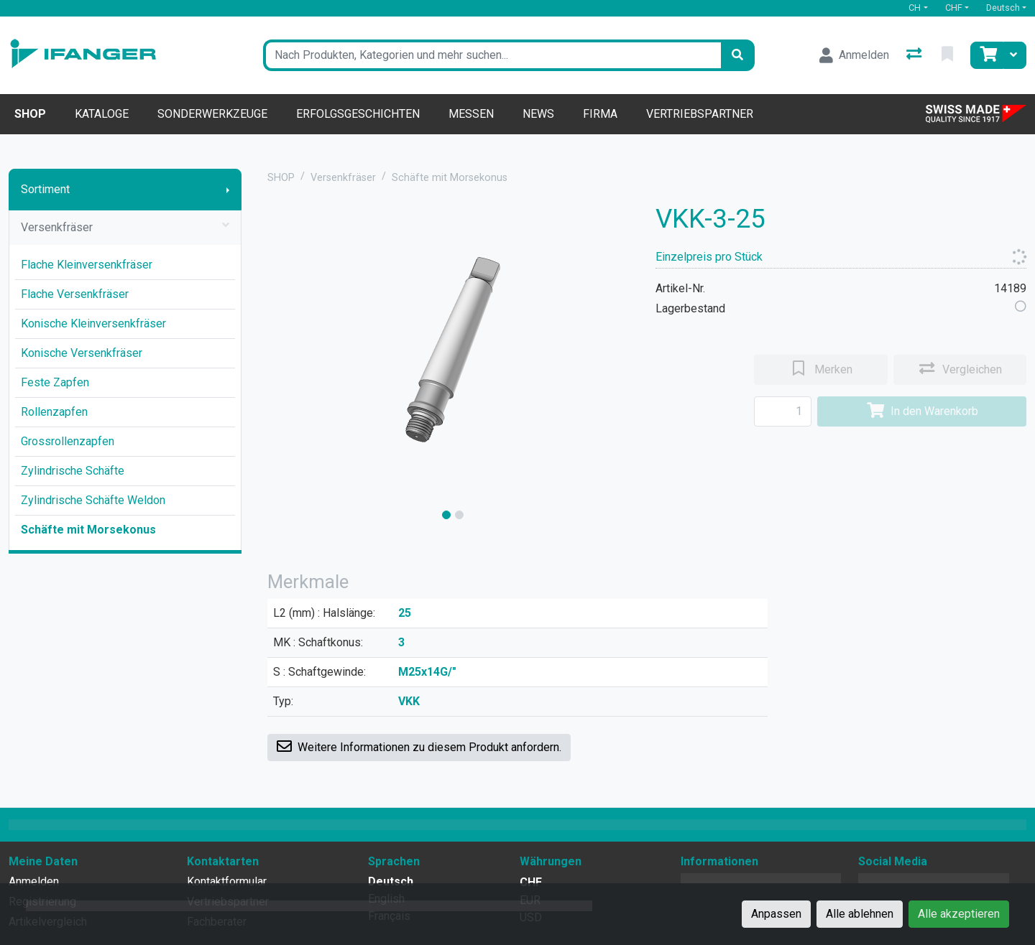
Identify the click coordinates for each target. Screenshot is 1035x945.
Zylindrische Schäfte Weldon (93, 500)
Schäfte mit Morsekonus (88, 529)
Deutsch (1003, 7)
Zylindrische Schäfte (72, 471)
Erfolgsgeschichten (358, 114)
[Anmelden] (854, 55)
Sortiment (45, 189)
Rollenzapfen (54, 412)
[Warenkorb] (986, 55)
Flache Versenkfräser (75, 294)
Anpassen (776, 914)
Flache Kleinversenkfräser (86, 264)
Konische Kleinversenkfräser (93, 323)
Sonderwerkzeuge (212, 114)
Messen (471, 114)
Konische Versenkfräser (81, 353)
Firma (600, 114)
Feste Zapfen (55, 382)
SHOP (281, 178)
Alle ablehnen (859, 914)
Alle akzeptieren (959, 914)
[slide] (446, 515)
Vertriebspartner (699, 114)
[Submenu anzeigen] (228, 189)
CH (914, 7)
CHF (953, 7)
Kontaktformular (227, 881)
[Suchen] (737, 55)
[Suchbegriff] (492, 55)
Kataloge (102, 114)
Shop (30, 114)
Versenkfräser (125, 227)
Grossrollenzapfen (67, 441)
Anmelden (34, 881)
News (538, 114)
